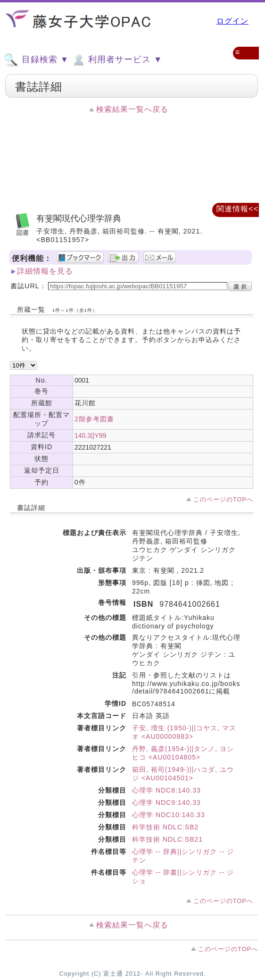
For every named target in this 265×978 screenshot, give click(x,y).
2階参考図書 (94, 419)
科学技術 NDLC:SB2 (165, 827)
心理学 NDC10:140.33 (168, 815)
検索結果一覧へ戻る (132, 109)
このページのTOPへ (223, 499)
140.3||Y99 (90, 435)
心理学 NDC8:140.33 (166, 790)
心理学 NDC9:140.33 (166, 802)
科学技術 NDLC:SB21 (167, 839)
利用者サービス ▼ (116, 60)
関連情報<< (237, 209)
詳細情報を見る (45, 271)
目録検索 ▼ (36, 60)
